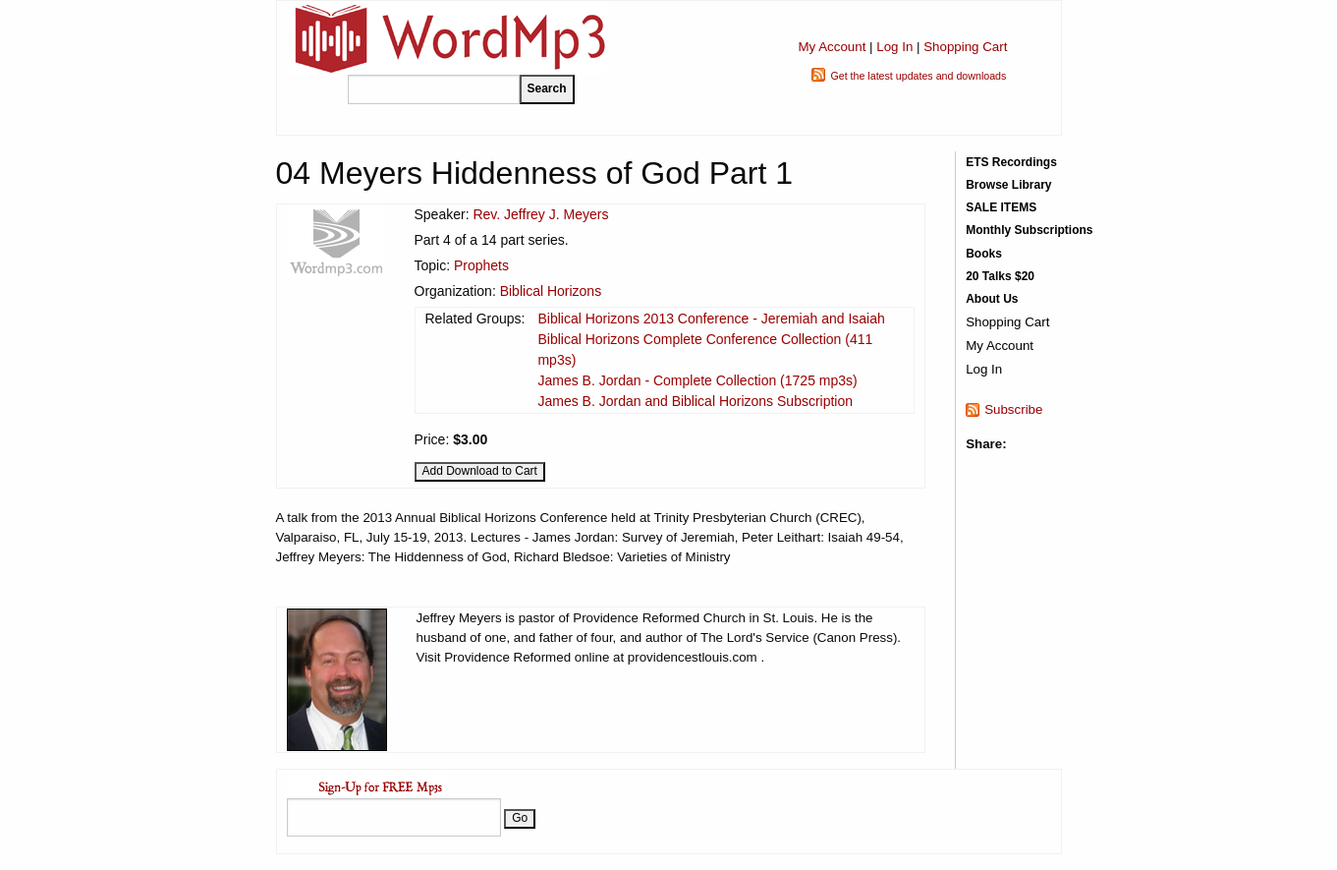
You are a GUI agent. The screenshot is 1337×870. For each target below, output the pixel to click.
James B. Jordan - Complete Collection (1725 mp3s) (697, 380)
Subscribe (1013, 409)
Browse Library (1008, 185)
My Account (831, 46)
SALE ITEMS (1001, 207)
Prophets (481, 265)
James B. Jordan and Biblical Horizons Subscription (695, 401)
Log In (894, 46)
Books (984, 254)
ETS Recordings (1011, 162)
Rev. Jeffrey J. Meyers (540, 214)
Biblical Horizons (550, 291)
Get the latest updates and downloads (918, 76)
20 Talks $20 (1000, 276)
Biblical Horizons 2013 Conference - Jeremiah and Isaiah (710, 318)
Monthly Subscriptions (1029, 230)
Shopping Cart (965, 46)
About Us (992, 299)
